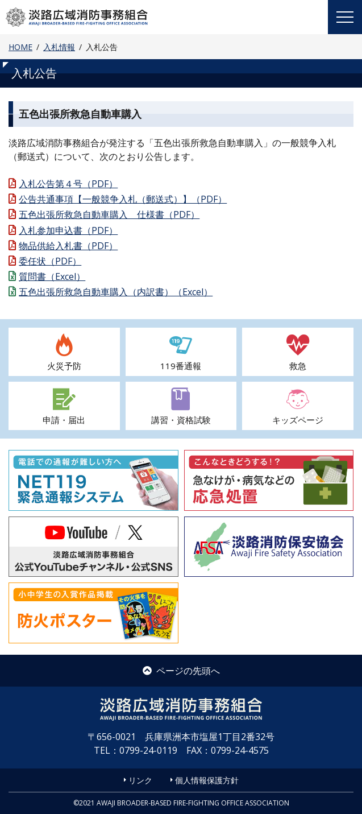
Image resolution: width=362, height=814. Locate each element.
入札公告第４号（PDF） (68, 183)
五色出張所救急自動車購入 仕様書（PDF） (109, 214)
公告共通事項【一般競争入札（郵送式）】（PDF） (123, 199)
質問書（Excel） (52, 276)
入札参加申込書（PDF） (68, 230)
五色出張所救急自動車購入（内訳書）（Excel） (116, 292)
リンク (140, 780)
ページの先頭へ (181, 670)
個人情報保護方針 (207, 780)
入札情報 (59, 47)
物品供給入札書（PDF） (68, 245)
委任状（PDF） (50, 261)
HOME (20, 47)
